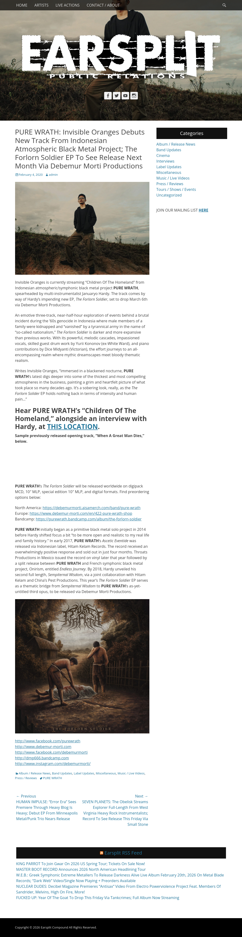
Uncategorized (169, 195)
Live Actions (68, 5)
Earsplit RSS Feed (123, 853)
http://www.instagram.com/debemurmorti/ (53, 763)
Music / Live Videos (131, 773)
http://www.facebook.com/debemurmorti (51, 752)
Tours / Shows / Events (176, 189)
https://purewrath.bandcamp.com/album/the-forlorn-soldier (89, 519)
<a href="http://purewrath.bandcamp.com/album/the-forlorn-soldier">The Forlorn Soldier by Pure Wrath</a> (82, 463)
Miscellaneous (106, 773)
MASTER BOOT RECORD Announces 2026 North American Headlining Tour (81, 869)
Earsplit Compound (54, 927)
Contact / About (103, 5)
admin (53, 174)
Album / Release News (34, 773)
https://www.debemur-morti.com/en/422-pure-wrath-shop (81, 513)
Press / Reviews (26, 778)
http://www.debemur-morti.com (43, 746)
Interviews (165, 161)
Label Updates (84, 773)
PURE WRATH (52, 778)
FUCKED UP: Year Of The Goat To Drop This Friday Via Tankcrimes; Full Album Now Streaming (97, 897)
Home (22, 5)
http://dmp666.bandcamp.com (42, 758)
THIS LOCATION (72, 426)
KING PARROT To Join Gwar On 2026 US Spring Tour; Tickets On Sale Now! (80, 863)
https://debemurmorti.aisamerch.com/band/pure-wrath (91, 507)
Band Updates (62, 773)
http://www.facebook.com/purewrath (47, 741)
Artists (41, 5)
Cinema (163, 155)
